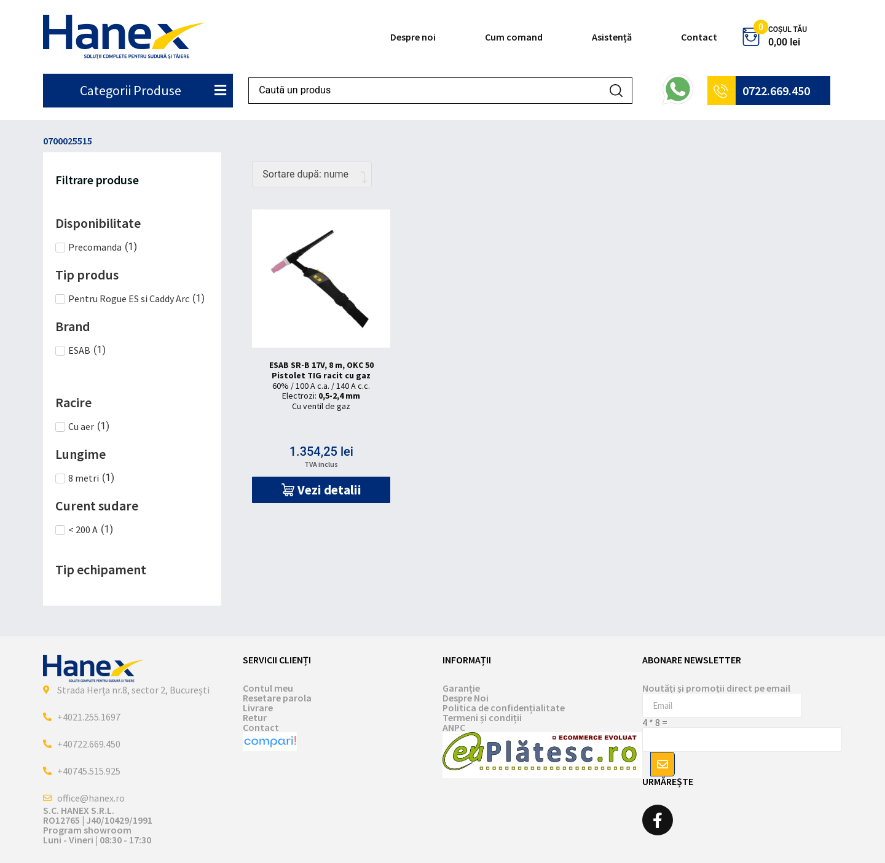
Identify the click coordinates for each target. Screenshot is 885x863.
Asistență (612, 37)
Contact (699, 37)
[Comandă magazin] (312, 174)
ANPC (453, 727)
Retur (255, 717)
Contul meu (268, 688)
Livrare (258, 707)
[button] (321, 490)
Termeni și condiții (482, 717)
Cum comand (514, 37)
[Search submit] (616, 90)
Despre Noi (465, 698)
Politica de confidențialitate (503, 707)
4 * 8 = (654, 722)
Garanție (461, 688)
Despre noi (413, 37)
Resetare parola (277, 698)
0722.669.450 (776, 90)
